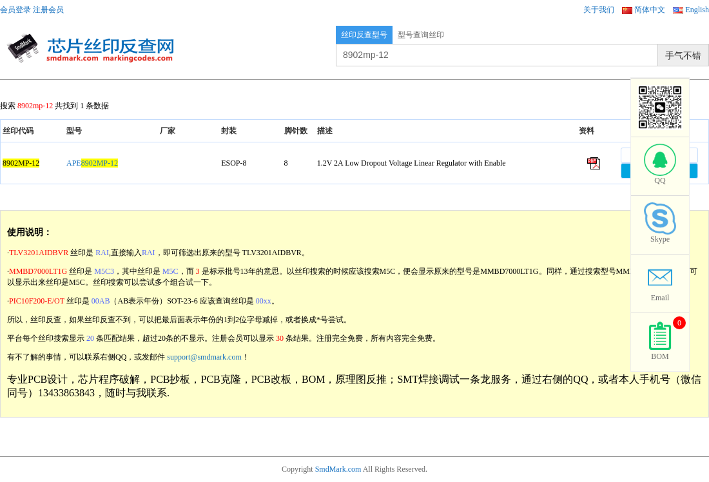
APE (92, 163)
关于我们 (598, 9)
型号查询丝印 (421, 34)
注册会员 (48, 9)
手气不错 (683, 55)
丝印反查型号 (364, 34)
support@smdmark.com (204, 357)
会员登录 (15, 9)
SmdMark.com (338, 469)
